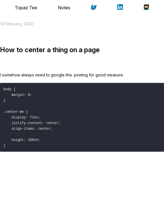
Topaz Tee (26, 7)
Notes (64, 7)
